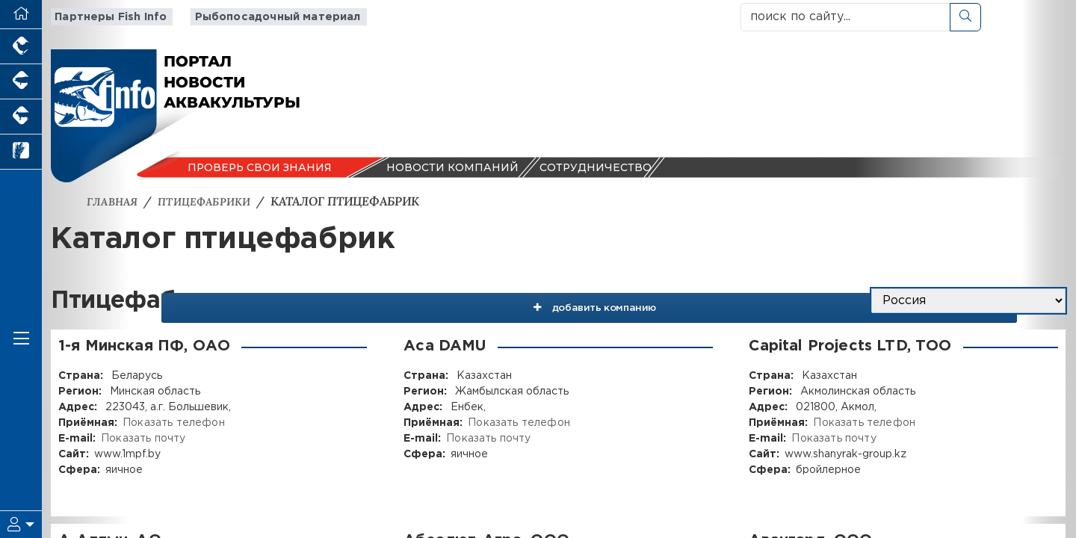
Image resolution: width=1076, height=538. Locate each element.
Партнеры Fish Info (106, 17)
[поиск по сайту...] (845, 17)
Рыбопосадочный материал (266, 17)
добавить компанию (711, 301)
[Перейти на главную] (21, 14)
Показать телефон (173, 422)
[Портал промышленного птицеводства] (21, 46)
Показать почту (142, 438)
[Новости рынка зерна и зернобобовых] (21, 152)
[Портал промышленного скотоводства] (21, 116)
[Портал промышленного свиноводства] (21, 81)
